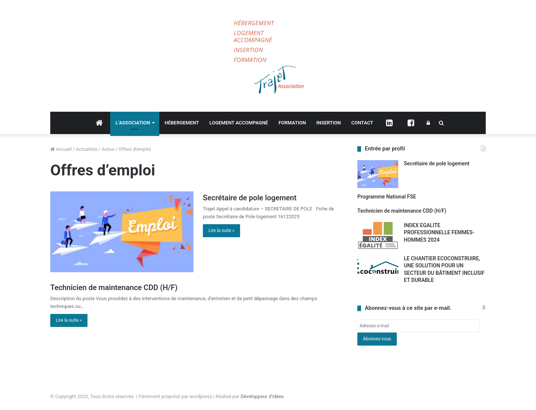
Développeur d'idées (262, 396)
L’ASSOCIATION (132, 122)
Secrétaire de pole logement (250, 197)
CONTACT (362, 122)
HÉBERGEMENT (182, 122)
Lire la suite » (221, 230)
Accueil (61, 149)
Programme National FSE (386, 197)
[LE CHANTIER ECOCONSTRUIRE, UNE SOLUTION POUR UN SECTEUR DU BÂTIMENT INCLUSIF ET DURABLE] (377, 269)
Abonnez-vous (377, 338)
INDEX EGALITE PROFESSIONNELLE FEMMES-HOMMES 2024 (439, 232)
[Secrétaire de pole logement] (122, 231)
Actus (108, 149)
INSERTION (328, 122)
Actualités (87, 149)
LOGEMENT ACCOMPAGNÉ (239, 122)
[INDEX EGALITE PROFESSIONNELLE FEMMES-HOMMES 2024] (377, 236)
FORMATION (292, 122)
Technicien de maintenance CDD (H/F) (114, 287)
